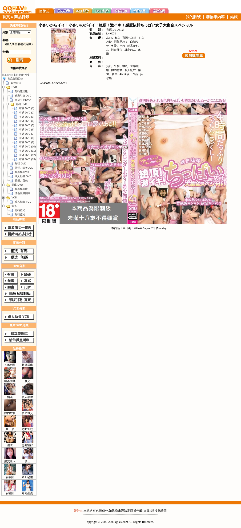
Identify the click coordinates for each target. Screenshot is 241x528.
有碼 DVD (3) (26, 116)
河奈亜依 (116, 49)
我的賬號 (193, 17)
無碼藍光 (20, 214)
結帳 (234, 17)
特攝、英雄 (21, 180)
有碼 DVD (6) (26, 129)
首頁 (6, 17)
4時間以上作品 (129, 74)
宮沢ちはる (129, 37)
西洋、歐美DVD (24, 167)
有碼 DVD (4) (26, 121)
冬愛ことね (118, 45)
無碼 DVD (20, 163)
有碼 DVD (21, 104)
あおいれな (113, 37)
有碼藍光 (20, 210)
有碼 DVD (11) (27, 150)
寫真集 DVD (22, 172)
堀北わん (130, 49)
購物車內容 (215, 17)
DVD (14, 87)
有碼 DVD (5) (26, 125)
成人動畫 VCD (23, 201)
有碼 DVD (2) (26, 112)
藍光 (14, 206)
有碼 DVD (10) (27, 146)
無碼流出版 (21, 91)
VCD (14, 197)
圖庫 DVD (17, 184)
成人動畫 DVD (23, 176)
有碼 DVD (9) (26, 142)
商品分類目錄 (15, 78)
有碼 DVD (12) (27, 155)
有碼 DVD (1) (26, 108)
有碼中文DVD (23, 99)
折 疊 (25, 74)
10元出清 (16, 82)
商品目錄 (21, 17)
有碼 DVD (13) (27, 159)
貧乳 (109, 66)
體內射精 (116, 70)
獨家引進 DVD (23, 95)
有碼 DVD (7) (26, 133)
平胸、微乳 (121, 66)
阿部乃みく (121, 41)
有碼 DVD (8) (26, 138)
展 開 (18, 74)
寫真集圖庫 (21, 189)
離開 (164, 510)
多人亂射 (130, 70)
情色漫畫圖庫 (22, 193)
